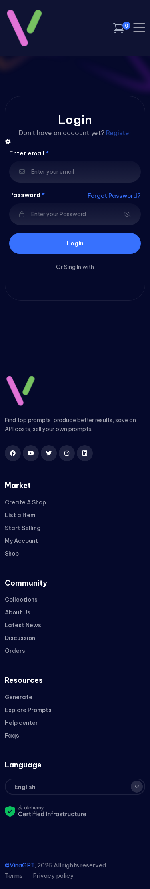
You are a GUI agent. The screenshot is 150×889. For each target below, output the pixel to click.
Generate (18, 697)
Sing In (72, 267)
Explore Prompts (28, 710)
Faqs (12, 735)
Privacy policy (53, 875)
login (75, 243)
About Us (17, 612)
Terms (14, 875)
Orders (15, 650)
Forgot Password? (114, 195)
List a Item (20, 515)
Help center (21, 722)
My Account (21, 540)
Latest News (23, 625)
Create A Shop (25, 502)
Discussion (20, 638)
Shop (12, 553)
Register (119, 133)
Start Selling (23, 528)
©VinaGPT (19, 865)
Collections (21, 599)
